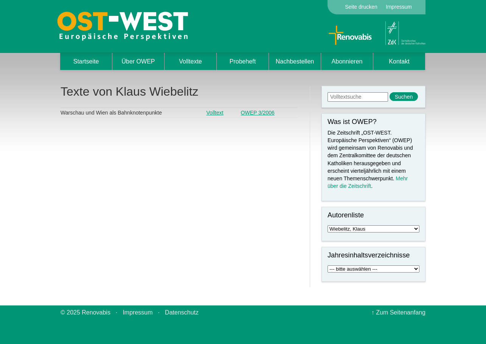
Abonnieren (347, 61)
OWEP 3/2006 (258, 113)
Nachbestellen (295, 61)
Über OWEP (138, 61)
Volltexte (190, 61)
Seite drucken (361, 7)
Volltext (215, 113)
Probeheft (243, 61)
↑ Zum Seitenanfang (398, 312)
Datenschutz (182, 312)
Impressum (399, 7)
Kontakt (399, 61)
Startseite (86, 61)
